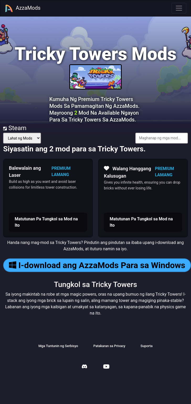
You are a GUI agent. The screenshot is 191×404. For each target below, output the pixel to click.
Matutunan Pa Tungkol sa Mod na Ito (46, 222)
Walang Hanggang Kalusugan (127, 171)
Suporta (147, 346)
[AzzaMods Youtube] (106, 367)
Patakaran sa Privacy (109, 346)
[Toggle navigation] (179, 8)
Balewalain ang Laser (25, 171)
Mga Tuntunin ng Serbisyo (58, 346)
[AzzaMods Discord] (84, 367)
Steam (14, 128)
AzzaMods (22, 8)
